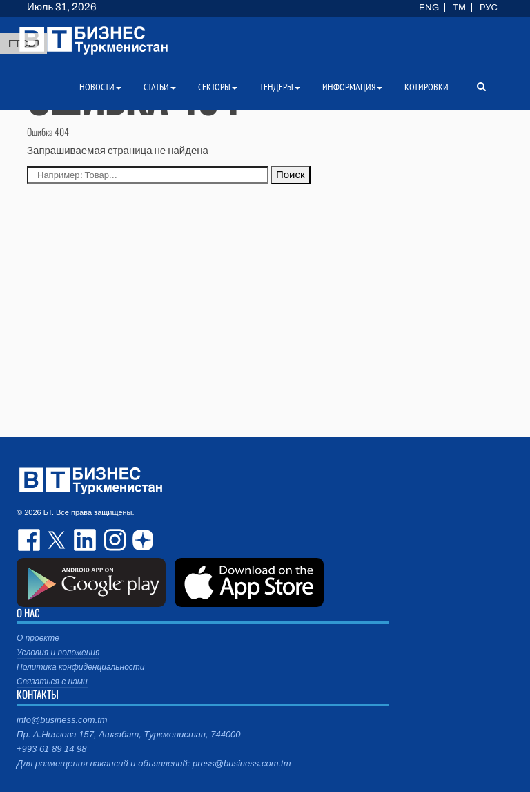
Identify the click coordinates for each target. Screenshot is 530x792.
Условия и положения (58, 652)
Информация (352, 87)
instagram (113, 540)
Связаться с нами (52, 681)
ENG (429, 7)
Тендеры (279, 87)
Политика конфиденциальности (81, 667)
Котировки (426, 87)
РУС (489, 7)
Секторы (217, 87)
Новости (100, 87)
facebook (30, 540)
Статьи (160, 87)
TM (459, 7)
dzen (141, 540)
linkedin (85, 540)
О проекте (38, 638)
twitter (58, 540)
